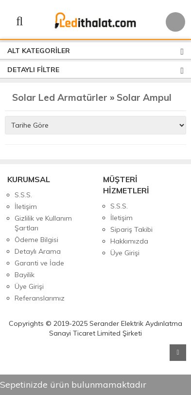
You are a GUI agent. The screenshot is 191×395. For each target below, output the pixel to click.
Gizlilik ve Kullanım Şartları (43, 223)
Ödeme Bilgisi (36, 239)
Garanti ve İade (39, 263)
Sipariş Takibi (131, 229)
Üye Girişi (29, 286)
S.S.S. (23, 194)
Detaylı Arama (38, 251)
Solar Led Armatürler (59, 97)
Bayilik (25, 274)
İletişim (26, 206)
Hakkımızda (129, 241)
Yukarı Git (178, 352)
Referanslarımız (40, 298)
